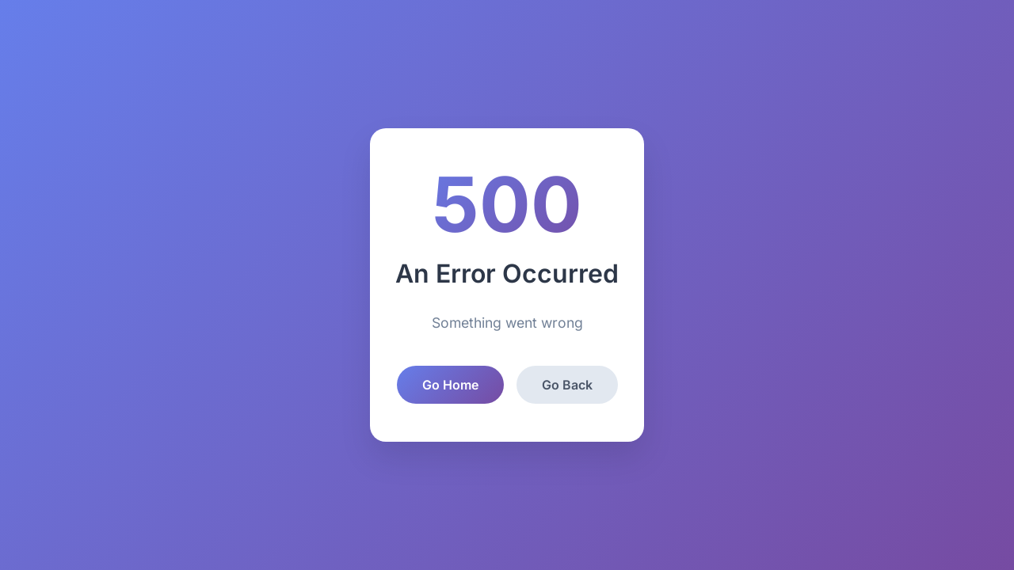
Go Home (450, 385)
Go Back (567, 385)
